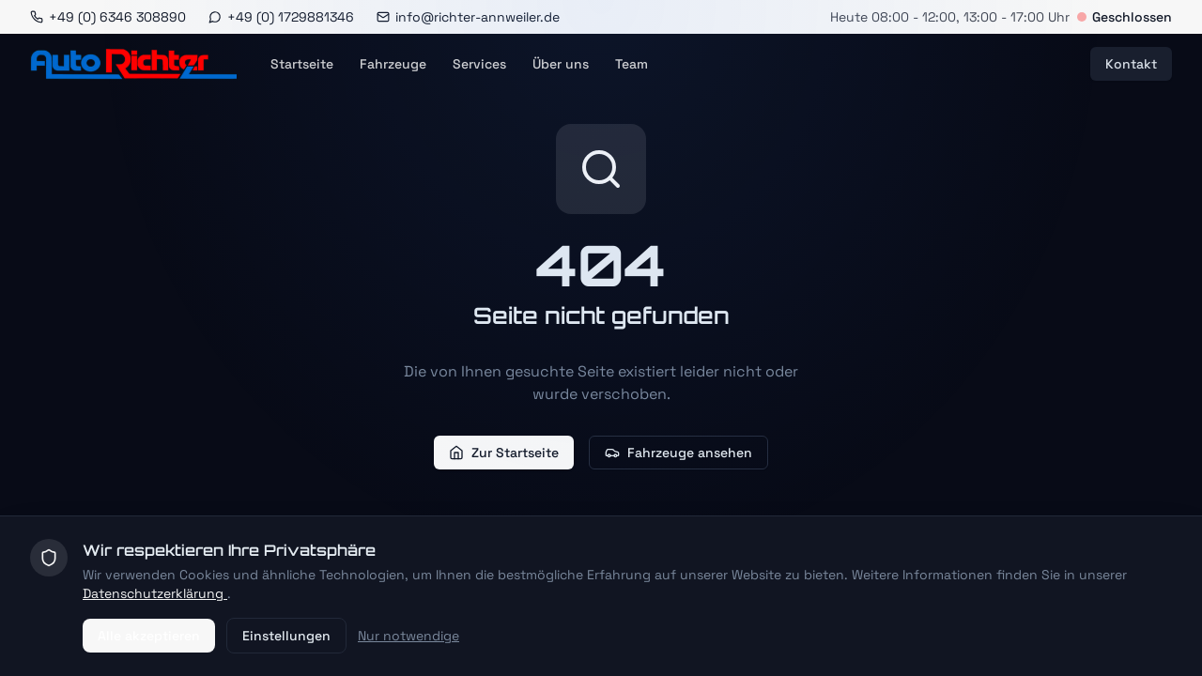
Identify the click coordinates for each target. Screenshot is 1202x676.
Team (631, 63)
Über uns (560, 63)
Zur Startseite (504, 452)
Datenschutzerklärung (155, 593)
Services (479, 63)
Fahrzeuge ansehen (678, 452)
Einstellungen (286, 635)
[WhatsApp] (281, 17)
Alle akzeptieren (149, 635)
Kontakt (1131, 63)
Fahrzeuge (393, 63)
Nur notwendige (408, 635)
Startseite (301, 63)
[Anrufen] (108, 17)
